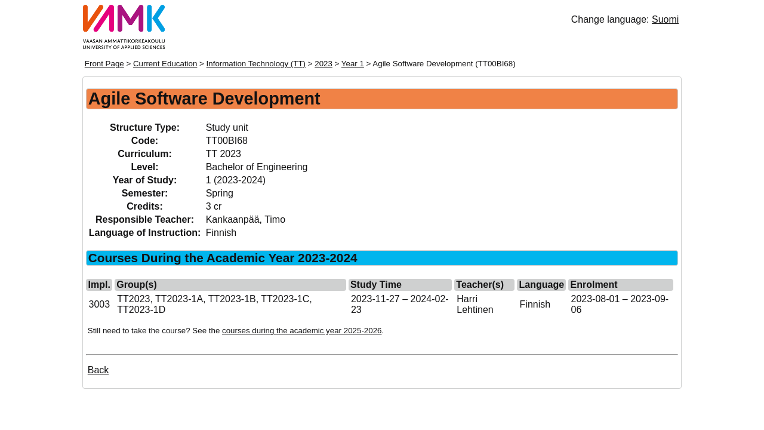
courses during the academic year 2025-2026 (301, 330)
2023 (323, 63)
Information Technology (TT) (256, 63)
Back (98, 370)
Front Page (104, 63)
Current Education (165, 63)
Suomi (665, 19)
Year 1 (352, 63)
